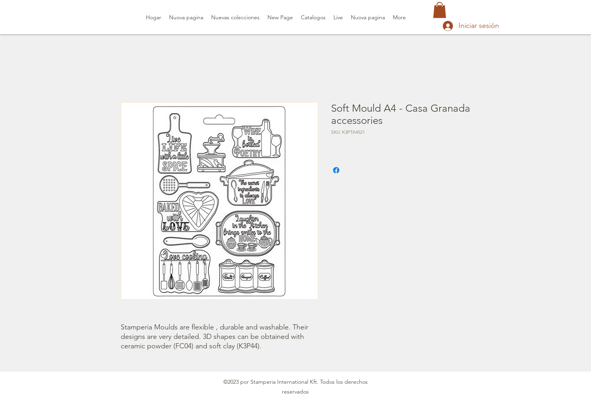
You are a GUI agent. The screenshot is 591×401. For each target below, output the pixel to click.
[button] (439, 10)
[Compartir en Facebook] (336, 170)
